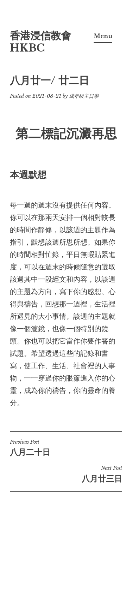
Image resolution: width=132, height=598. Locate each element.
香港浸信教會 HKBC (40, 41)
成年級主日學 (84, 96)
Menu (103, 36)
